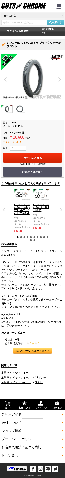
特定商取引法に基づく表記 (21, 447)
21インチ (40, 377)
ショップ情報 (12, 431)
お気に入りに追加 (32, 172)
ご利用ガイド (12, 414)
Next (61, 209)
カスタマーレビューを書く (32, 351)
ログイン (18, 31)
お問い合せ (10, 455)
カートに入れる (32, 157)
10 (47, 237)
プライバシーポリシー (18, 439)
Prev (4, 209)
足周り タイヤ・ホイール (16, 372)
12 (34, 240)
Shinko (39, 382)
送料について (12, 422)
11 (31, 240)
